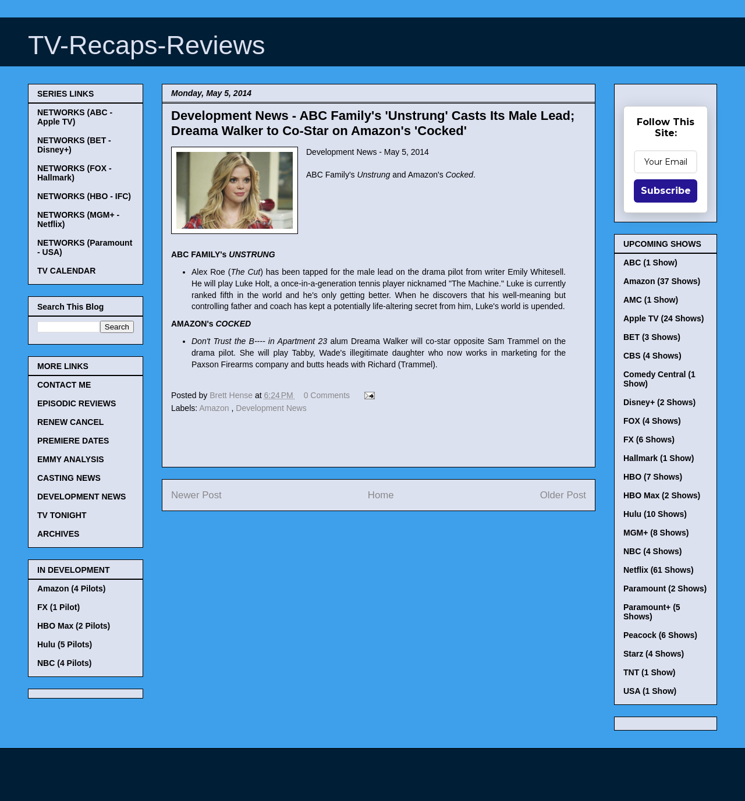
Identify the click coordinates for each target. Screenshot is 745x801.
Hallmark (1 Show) (658, 458)
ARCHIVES (58, 533)
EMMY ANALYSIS (70, 459)
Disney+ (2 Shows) (659, 402)
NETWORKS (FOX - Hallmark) (74, 173)
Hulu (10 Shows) (655, 514)
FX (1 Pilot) (58, 607)
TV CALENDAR (66, 270)
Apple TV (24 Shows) (663, 318)
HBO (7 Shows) (652, 476)
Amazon (215, 408)
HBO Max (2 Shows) (661, 495)
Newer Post (196, 495)
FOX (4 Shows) (652, 421)
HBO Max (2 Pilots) (73, 625)
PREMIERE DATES (73, 440)
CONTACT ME (64, 384)
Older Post (563, 495)
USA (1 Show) (649, 691)
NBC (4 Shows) (652, 551)
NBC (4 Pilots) (64, 663)
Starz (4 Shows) (653, 653)
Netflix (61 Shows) (658, 570)
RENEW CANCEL (70, 422)
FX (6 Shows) (649, 439)
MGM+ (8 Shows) (656, 532)
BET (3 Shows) (651, 337)
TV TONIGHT (62, 515)
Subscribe (666, 190)
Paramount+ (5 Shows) (651, 611)
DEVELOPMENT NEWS (81, 496)
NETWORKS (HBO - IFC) (84, 196)
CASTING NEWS (69, 478)
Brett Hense (232, 395)
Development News (271, 408)
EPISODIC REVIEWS (76, 403)
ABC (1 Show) (650, 262)
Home (381, 495)
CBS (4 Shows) (652, 355)
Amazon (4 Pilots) (71, 588)
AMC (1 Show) (650, 299)
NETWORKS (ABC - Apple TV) (74, 117)
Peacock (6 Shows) (660, 635)
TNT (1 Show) (649, 672)
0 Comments (327, 395)
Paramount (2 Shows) (665, 588)
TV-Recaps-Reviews (146, 45)
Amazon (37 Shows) (661, 281)
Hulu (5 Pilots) (64, 644)
